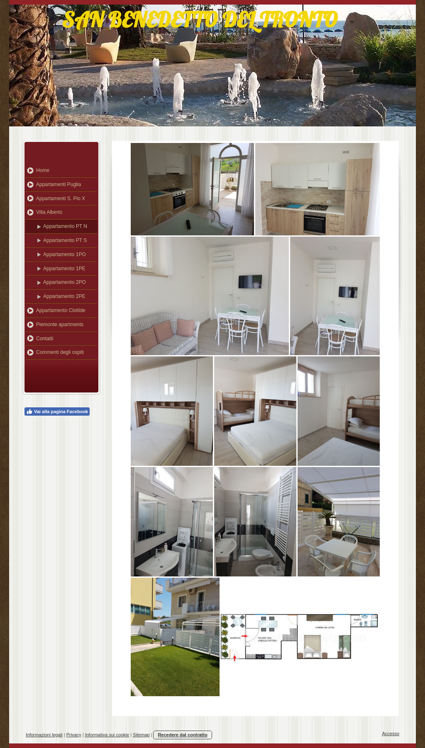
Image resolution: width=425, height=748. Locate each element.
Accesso (390, 733)
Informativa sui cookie (107, 734)
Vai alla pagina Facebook (57, 411)
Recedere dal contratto (182, 734)
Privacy (73, 734)
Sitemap (141, 734)
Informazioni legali (44, 734)
